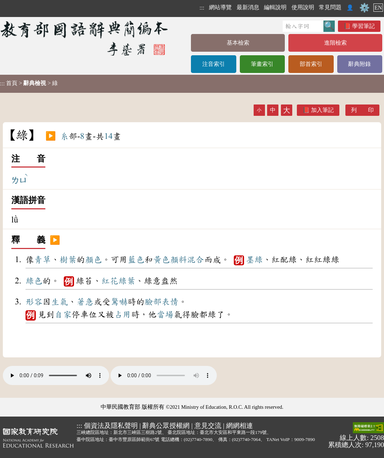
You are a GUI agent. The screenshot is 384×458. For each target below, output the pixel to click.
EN (378, 8)
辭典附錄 (359, 64)
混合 (195, 259)
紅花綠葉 (118, 281)
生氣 (59, 302)
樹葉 (68, 259)
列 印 (362, 110)
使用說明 (303, 7)
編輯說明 (275, 7)
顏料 (178, 259)
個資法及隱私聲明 (111, 425)
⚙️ (364, 7)
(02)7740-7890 (198, 439)
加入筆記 (322, 110)
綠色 (34, 281)
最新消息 (248, 7)
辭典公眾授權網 (166, 425)
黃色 (161, 259)
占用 (122, 314)
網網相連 (239, 425)
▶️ (50, 136)
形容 (34, 302)
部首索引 (311, 64)
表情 (170, 302)
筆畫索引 (262, 64)
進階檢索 (335, 43)
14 (108, 136)
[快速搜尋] (303, 26)
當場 (165, 314)
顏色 (93, 259)
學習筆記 (363, 26)
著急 (85, 302)
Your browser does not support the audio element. (56, 375)
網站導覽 (220, 7)
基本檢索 (238, 43)
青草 (42, 259)
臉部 (153, 302)
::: (201, 8)
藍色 (136, 259)
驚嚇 (119, 302)
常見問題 (330, 7)
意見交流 (207, 425)
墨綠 (254, 259)
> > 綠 (29, 83)
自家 (63, 314)
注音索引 (213, 64)
